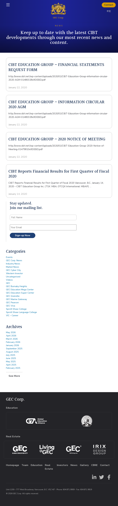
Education (36, 465)
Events (9, 257)
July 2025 (10, 355)
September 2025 (14, 348)
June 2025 (11, 358)
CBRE (94, 465)
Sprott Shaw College (16, 309)
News (74, 465)
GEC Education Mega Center (20, 289)
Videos (9, 279)
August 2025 (12, 351)
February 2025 (13, 368)
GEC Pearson (12, 302)
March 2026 (12, 338)
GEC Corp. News (14, 260)
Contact (108, 4)
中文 (109, 11)
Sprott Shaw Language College (21, 312)
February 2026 (13, 342)
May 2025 (11, 361)
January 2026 (12, 345)
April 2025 (11, 364)
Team (25, 465)
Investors (62, 465)
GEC (8, 283)
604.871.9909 (69, 489)
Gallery (84, 465)
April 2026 (11, 335)
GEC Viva (10, 305)
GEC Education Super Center (20, 292)
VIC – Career (12, 315)
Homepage (12, 465)
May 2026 (11, 332)
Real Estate (49, 467)
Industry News (13, 263)
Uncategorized (13, 276)
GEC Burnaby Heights (16, 286)
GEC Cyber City (13, 270)
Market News (12, 266)
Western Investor (14, 273)
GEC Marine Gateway (16, 299)
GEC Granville (13, 296)
